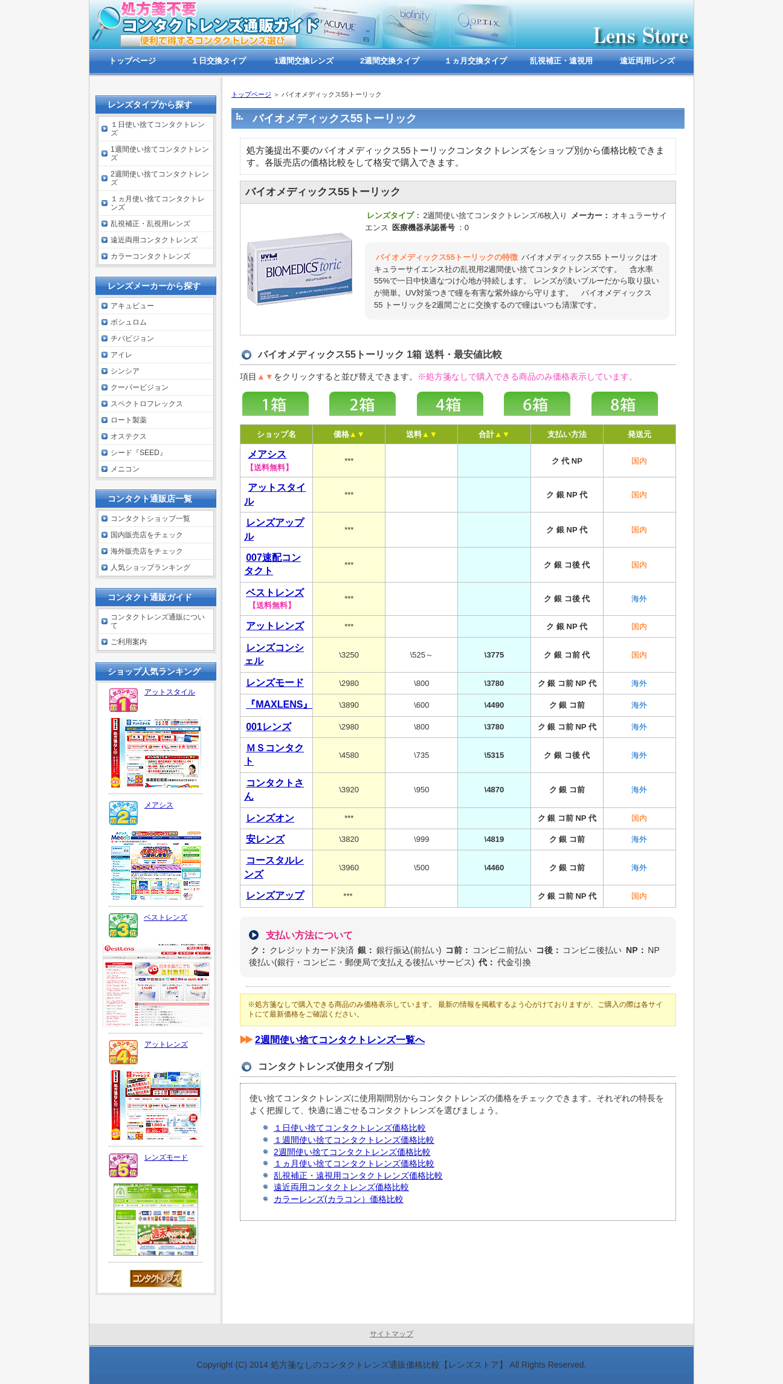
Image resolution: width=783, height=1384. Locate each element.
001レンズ (269, 727)
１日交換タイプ (218, 60)
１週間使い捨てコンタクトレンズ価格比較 (354, 1140)
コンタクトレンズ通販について (158, 621)
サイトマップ (391, 1334)
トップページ (251, 94)
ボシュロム (129, 322)
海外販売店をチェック (147, 551)
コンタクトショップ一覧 (150, 518)
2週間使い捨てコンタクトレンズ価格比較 (352, 1152)
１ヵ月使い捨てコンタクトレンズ (158, 203)
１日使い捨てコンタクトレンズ (158, 128)
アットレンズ (166, 1044)
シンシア (125, 371)
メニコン (125, 469)
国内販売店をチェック (147, 535)
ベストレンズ (165, 917)
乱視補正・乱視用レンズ (150, 223)
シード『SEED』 (139, 452)
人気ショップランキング (150, 567)
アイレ (121, 355)
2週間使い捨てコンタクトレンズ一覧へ (340, 1040)
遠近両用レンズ (647, 60)
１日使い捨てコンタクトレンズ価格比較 (350, 1128)
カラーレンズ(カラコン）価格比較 (339, 1199)
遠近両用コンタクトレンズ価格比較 (341, 1187)
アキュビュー (132, 306)
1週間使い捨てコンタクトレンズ (160, 153)
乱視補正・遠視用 (561, 60)
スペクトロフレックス (147, 403)
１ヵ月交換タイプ (475, 60)
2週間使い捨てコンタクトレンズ (160, 178)
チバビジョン (132, 338)
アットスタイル (169, 692)
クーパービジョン (140, 387)
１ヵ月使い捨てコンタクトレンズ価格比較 (354, 1163)
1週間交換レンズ (304, 60)
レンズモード (275, 682)
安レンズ (265, 839)
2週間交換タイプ (389, 60)
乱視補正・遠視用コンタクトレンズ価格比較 (358, 1175)
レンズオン (270, 818)
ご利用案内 (129, 642)
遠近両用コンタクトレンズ (154, 240)
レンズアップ (275, 895)
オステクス (129, 436)
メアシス (158, 805)
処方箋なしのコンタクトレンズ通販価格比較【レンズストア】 (389, 1364)
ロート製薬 (129, 420)
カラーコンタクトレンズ (150, 256)
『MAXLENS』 (279, 704)
